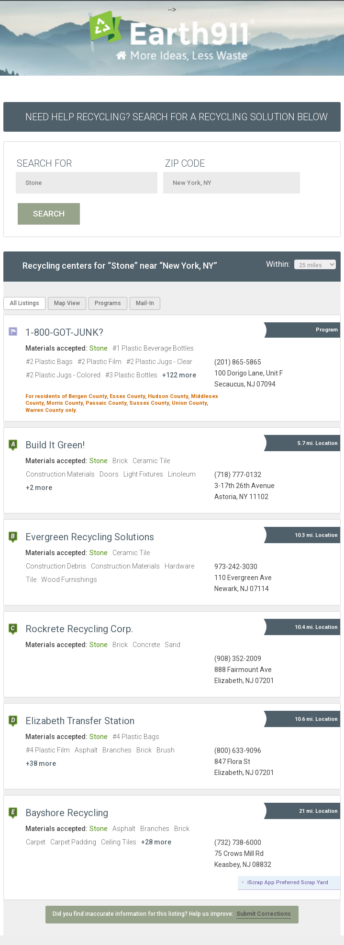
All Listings (24, 303)
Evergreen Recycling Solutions (89, 537)
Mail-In (145, 303)
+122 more (179, 375)
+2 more (39, 487)
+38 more (41, 763)
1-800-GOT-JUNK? (64, 332)
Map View (67, 303)
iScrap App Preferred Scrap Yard (287, 882)
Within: (301, 264)
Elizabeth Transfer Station (79, 721)
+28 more (156, 842)
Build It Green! (55, 445)
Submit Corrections (263, 914)
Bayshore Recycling (66, 813)
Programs (108, 303)
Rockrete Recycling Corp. (79, 629)
